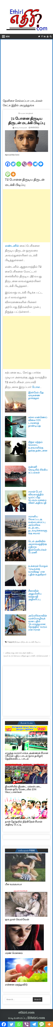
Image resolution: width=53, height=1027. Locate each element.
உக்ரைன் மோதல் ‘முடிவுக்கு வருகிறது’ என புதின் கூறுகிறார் (38, 570)
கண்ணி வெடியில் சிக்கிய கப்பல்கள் (38, 469)
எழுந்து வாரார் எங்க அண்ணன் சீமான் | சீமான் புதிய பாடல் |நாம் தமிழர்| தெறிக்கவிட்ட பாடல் (26, 756)
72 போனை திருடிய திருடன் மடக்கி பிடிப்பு (26, 120)
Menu (8, 36)
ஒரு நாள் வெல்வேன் (17, 919)
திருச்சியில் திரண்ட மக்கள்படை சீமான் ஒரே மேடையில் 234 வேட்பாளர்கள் (23, 789)
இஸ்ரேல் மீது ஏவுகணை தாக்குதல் (36, 395)
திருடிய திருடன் (21, 642)
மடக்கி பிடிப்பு (34, 642)
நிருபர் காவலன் (21, 127)
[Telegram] (35, 161)
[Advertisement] (26, 67)
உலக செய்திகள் (27, 113)
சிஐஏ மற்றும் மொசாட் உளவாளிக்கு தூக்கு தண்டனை (37, 446)
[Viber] (24, 161)
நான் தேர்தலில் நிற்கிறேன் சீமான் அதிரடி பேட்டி (23, 823)
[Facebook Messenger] (40, 161)
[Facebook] (7, 161)
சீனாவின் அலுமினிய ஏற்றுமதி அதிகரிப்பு (35, 595)
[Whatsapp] (18, 161)
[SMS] (7, 172)
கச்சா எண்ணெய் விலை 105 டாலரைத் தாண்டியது (37, 421)
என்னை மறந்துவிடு (16, 984)
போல (36, 387)
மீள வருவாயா (13, 884)
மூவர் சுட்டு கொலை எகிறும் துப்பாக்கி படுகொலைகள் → (27, 656)
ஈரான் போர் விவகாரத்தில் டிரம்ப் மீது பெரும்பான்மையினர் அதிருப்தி (37, 497)
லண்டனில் (12, 245)
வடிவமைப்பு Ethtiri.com (26, 1018)
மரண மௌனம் (14, 953)
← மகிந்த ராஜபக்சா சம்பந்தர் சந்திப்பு (18, 653)
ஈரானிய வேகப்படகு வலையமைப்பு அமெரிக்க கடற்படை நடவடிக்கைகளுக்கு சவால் (37, 525)
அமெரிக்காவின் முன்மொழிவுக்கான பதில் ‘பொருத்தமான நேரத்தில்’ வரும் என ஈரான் (37, 622)
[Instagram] (29, 161)
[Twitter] (13, 161)
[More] (13, 172)
